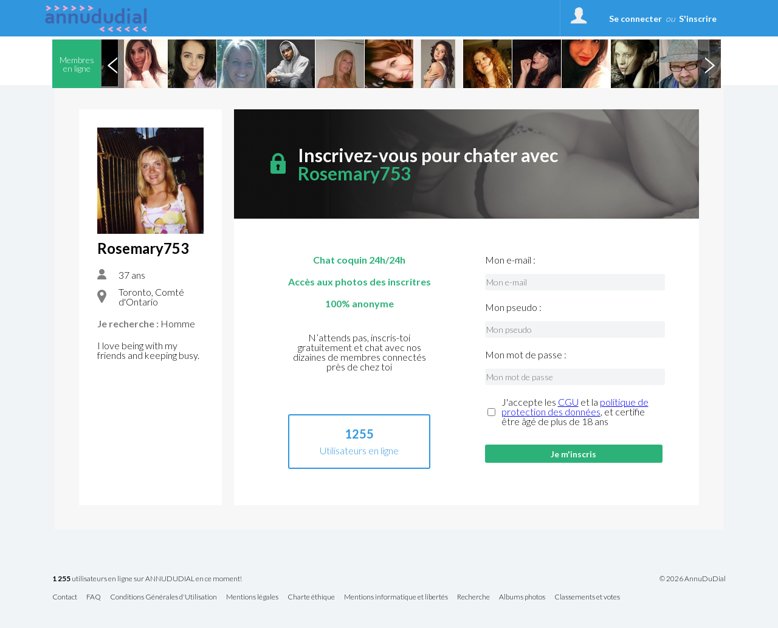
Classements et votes (587, 597)
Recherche (473, 597)
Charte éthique (311, 597)
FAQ (93, 597)
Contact (64, 597)
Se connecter (635, 18)
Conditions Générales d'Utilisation (163, 597)
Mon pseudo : (513, 307)
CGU (568, 402)
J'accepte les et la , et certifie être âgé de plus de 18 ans (575, 411)
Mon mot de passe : (525, 355)
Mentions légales (252, 597)
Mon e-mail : (510, 260)
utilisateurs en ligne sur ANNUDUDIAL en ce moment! (147, 579)
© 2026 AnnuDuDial (692, 578)
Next (709, 63)
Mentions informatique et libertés (396, 597)
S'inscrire (698, 18)
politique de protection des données (575, 406)
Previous (112, 63)
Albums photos (522, 597)
